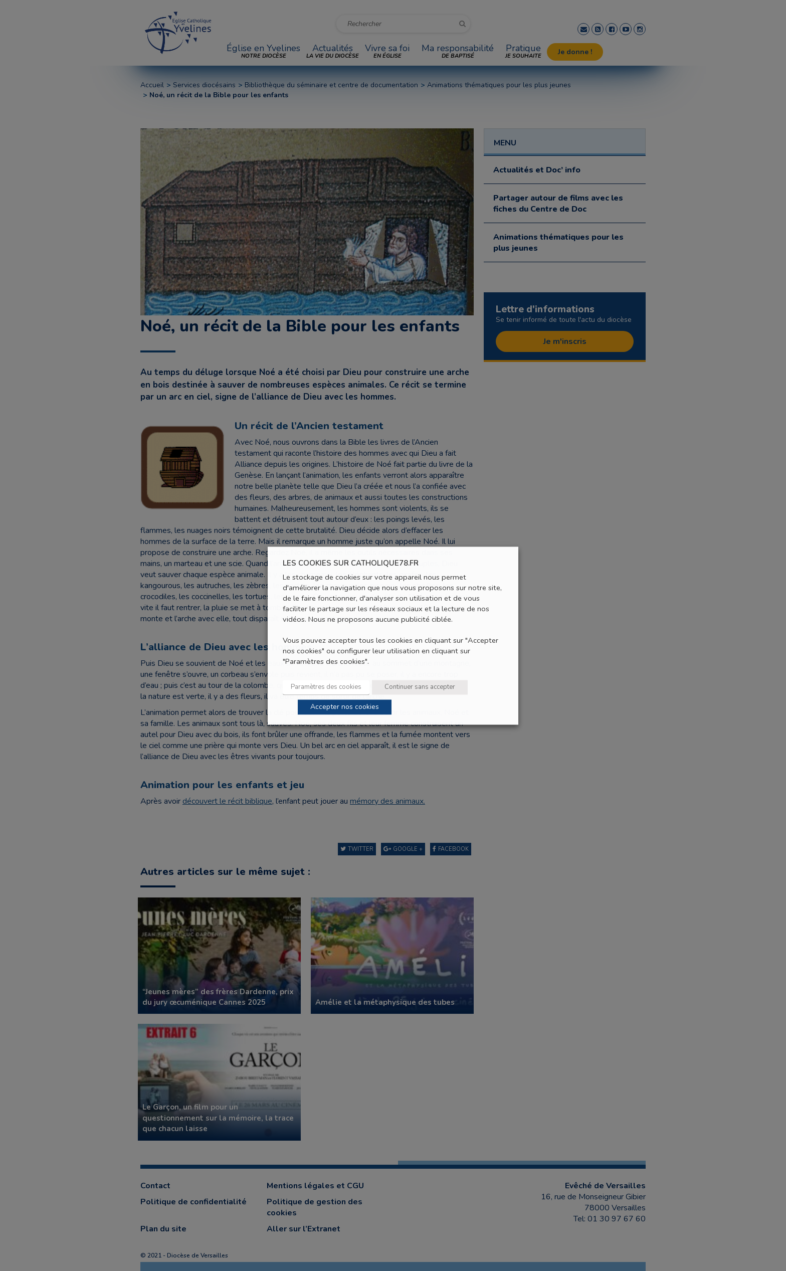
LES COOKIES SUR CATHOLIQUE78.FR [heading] (351, 563)
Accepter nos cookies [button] (344, 706)
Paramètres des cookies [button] (326, 686)
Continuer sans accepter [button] (419, 686)
